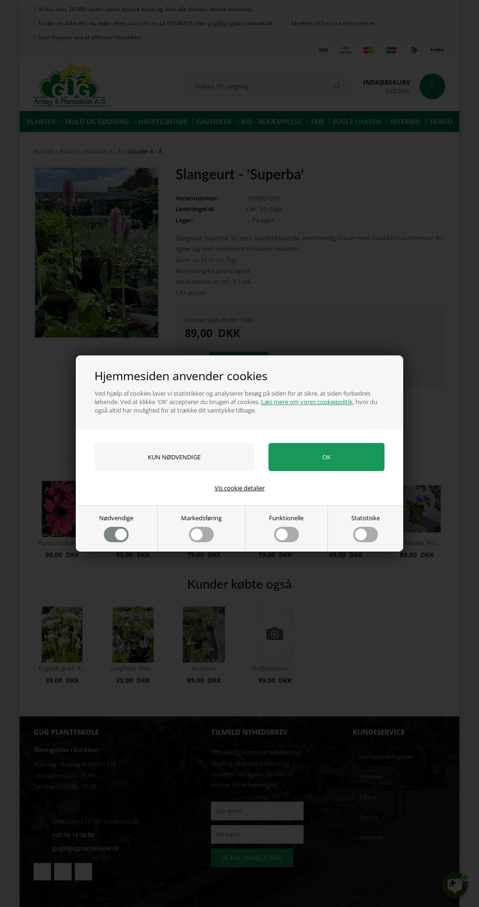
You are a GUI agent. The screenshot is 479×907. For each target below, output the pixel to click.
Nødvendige (116, 528)
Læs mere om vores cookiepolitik (307, 402)
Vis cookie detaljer (240, 488)
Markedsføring (201, 528)
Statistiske (365, 528)
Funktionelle (286, 528)
